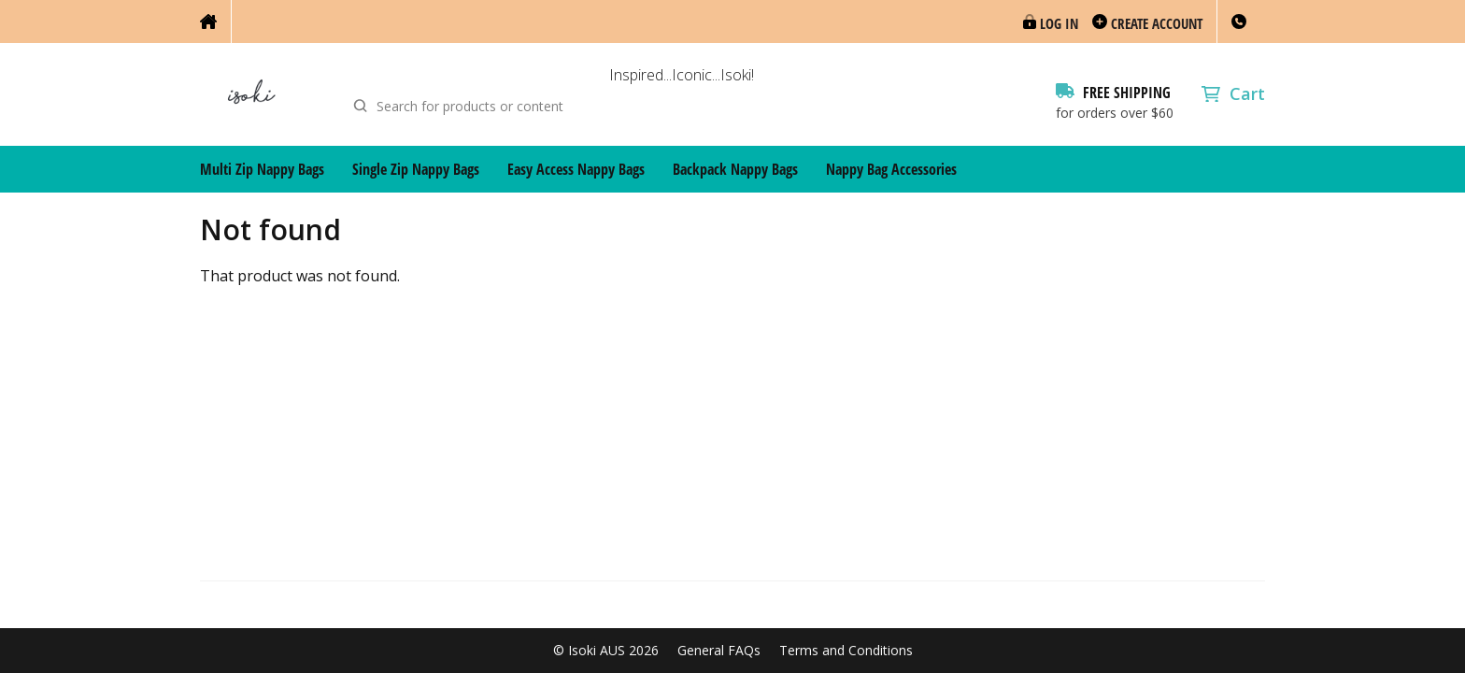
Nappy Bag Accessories (891, 169)
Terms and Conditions (846, 650)
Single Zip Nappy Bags (415, 169)
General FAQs (719, 650)
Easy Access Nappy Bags (576, 169)
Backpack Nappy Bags (735, 169)
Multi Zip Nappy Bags (262, 169)
